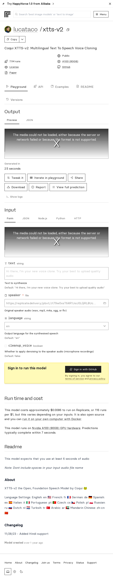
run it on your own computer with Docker (51, 419)
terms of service (74, 378)
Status (80, 562)
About (18, 562)
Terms (56, 562)
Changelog (31, 562)
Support (92, 562)
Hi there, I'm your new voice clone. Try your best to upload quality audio (56, 273)
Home (8, 562)
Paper (13, 72)
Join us (45, 562)
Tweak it (15, 178)
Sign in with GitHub (83, 369)
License (14, 67)
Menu (101, 14)
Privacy (68, 562)
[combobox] (52, 14)
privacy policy (97, 378)
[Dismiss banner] (110, 4)
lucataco (25, 29)
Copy (12, 39)
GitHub (66, 67)
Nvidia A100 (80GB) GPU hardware (56, 428)
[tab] (10, 218)
